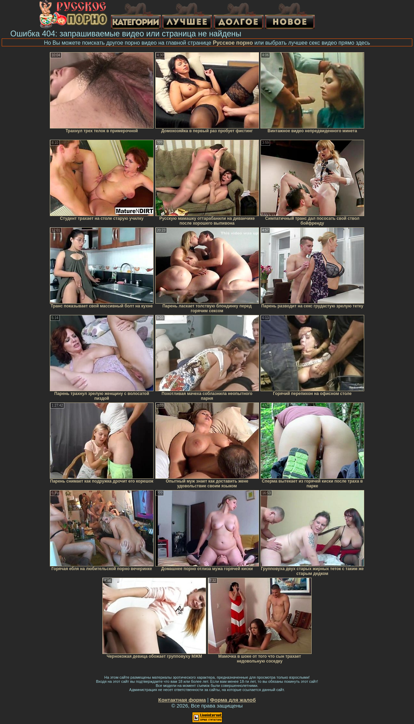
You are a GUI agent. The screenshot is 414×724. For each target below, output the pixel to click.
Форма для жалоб (233, 700)
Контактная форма (182, 700)
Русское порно (233, 43)
